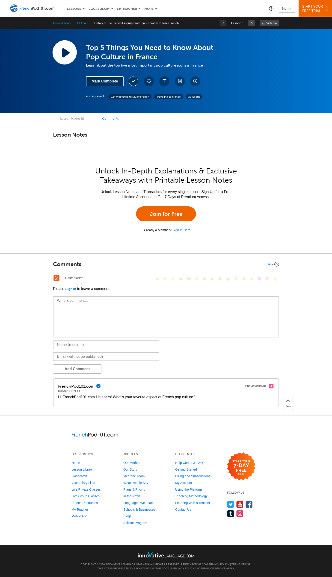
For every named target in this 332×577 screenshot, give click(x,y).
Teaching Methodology (191, 496)
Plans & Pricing (134, 489)
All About (82, 23)
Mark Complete (105, 81)
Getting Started (186, 469)
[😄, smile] (157, 278)
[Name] (106, 344)
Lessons (74, 9)
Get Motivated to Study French (130, 96)
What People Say (135, 483)
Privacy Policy (219, 564)
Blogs (127, 516)
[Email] (106, 356)
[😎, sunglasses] (189, 278)
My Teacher (127, 9)
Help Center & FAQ (189, 463)
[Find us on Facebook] (249, 504)
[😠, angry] (197, 278)
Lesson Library (62, 23)
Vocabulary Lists (83, 483)
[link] (251, 23)
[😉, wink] (220, 278)
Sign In (287, 8)
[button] (271, 8)
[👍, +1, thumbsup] (275, 278)
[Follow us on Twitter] (230, 504)
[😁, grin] (173, 278)
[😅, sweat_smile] (212, 278)
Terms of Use (241, 564)
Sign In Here (181, 230)
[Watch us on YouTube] (239, 504)
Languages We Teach (138, 503)
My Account (183, 483)
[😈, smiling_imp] (259, 278)
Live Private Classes (86, 489)
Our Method (131, 463)
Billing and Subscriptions (192, 476)
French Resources (84, 503)
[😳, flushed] (165, 278)
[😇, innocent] (236, 278)
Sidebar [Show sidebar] (271, 23)
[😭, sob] (228, 278)
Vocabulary (99, 9)
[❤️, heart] (267, 278)
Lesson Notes (70, 118)
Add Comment (77, 369)
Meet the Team (134, 476)
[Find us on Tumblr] (230, 513)
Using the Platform (188, 489)
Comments (110, 118)
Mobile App (79, 516)
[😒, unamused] (181, 278)
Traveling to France (169, 96)
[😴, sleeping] (244, 278)
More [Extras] (149, 9)
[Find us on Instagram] (239, 513)
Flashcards (79, 476)
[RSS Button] (56, 278)
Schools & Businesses (139, 509)
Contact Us (183, 509)
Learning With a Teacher (192, 503)
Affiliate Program (135, 523)
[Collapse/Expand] (166, 264)
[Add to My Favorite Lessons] (149, 81)
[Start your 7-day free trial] (241, 466)
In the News (131, 496)
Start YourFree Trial (316, 8)
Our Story (130, 469)
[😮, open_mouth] (251, 278)
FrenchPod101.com (194, 564)
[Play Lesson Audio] (64, 52)
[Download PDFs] (180, 81)
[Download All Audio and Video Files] (195, 81)
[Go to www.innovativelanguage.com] (166, 554)
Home (75, 463)
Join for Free (166, 214)
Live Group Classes (85, 496)
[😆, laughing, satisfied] (204, 278)
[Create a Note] (164, 81)
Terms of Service (213, 568)
